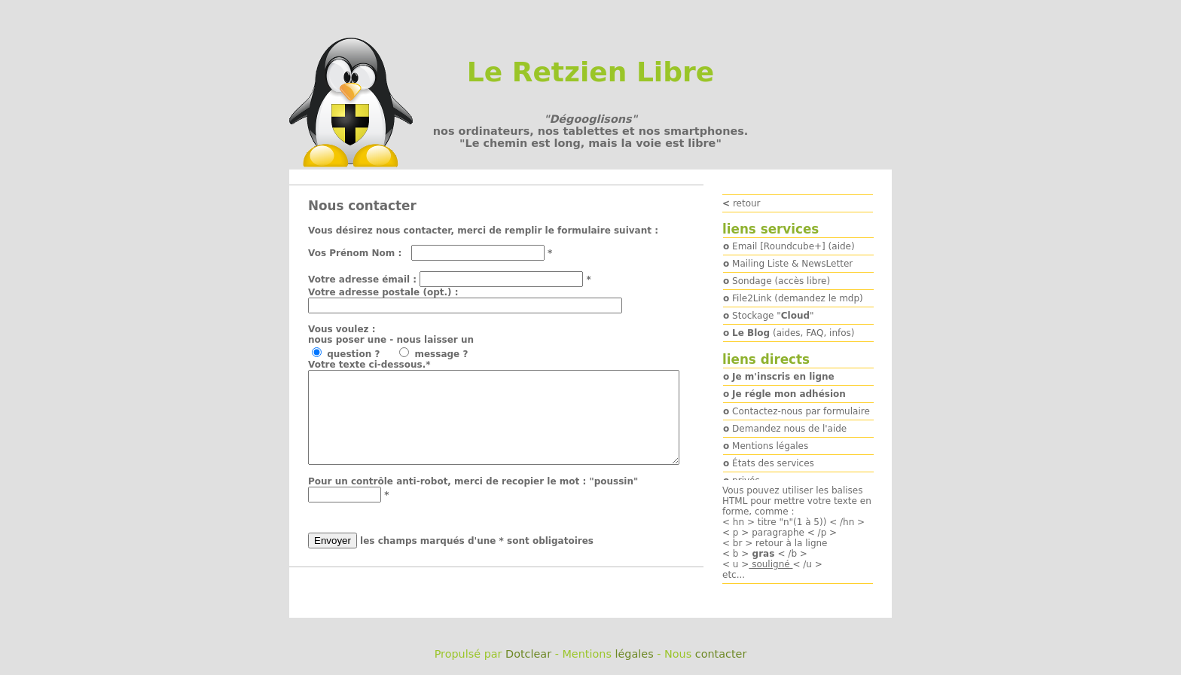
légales (634, 654)
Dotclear (528, 654)
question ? (361, 354)
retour (741, 203)
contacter (721, 654)
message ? (447, 354)
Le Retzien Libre (590, 72)
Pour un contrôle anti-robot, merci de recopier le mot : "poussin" (473, 499)
